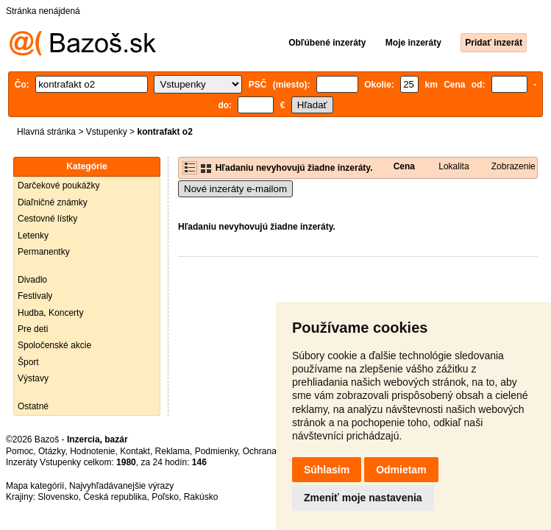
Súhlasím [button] (326, 470)
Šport (28, 362)
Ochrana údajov (274, 451)
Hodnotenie (92, 451)
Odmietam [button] (401, 470)
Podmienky (216, 451)
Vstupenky (106, 132)
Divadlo (32, 280)
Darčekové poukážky (58, 185)
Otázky (51, 451)
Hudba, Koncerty (50, 313)
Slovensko (58, 497)
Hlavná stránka (46, 132)
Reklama (172, 451)
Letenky (33, 235)
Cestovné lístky (47, 218)
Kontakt (135, 451)
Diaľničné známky (53, 202)
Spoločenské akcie (54, 345)
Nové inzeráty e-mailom (235, 188)
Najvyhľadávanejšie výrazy (121, 486)
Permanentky (44, 252)
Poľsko (165, 497)
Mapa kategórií (35, 486)
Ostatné (33, 406)
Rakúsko (201, 497)
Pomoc (19, 451)
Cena (404, 166)
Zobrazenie (513, 166)
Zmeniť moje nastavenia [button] (363, 498)
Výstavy (33, 378)
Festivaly (35, 296)
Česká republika (114, 497)
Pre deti (33, 329)
